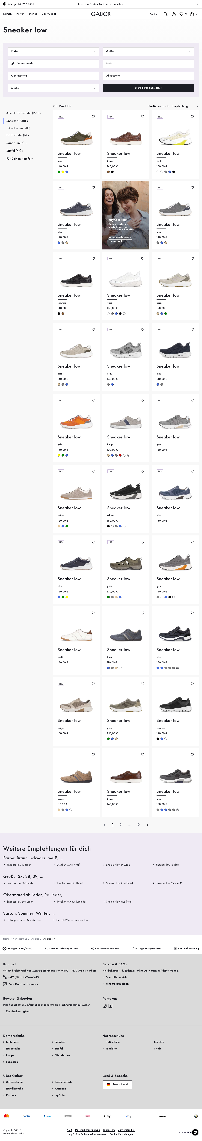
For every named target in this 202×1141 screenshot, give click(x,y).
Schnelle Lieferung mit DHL (61, 948)
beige (66, 242)
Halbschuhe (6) (16, 135)
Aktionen (60, 1088)
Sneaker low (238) (19, 128)
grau (165, 172)
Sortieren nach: (158, 106)
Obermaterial (53, 75)
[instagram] (105, 1005)
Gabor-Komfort (53, 63)
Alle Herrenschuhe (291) (22, 113)
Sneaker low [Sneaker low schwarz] (69, 295)
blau (66, 172)
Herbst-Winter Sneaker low (72, 920)
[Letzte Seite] (138, 825)
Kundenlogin (183, 27)
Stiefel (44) (13, 151)
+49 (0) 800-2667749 (21, 977)
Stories (33, 14)
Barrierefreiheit (126, 1130)
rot (120, 455)
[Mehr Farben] (128, 455)
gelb (63, 172)
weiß (158, 172)
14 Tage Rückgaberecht (146, 948)
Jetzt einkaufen (186, 90)
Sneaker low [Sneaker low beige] (168, 295)
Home (6, 939)
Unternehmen (14, 1082)
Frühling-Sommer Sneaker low (24, 920)
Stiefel (59, 1048)
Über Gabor (49, 14)
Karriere (11, 1095)
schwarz (112, 172)
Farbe (53, 51)
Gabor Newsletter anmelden (107, 4)
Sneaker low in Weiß (68, 865)
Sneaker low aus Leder (20, 902)
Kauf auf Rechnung (186, 948)
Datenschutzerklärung (87, 1130)
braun (108, 172)
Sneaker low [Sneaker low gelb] (69, 437)
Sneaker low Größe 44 (119, 883)
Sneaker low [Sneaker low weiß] (168, 154)
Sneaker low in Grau (118, 865)
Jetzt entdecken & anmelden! (120, 239)
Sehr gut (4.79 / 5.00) (17, 948)
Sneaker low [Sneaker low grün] (69, 154)
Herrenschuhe (20, 939)
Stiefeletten (62, 1055)
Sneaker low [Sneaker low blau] (69, 225)
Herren (20, 14)
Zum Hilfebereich (116, 977)
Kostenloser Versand (105, 948)
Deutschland (117, 1084)
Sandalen (12, 1062)
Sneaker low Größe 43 (69, 883)
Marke (53, 88)
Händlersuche (14, 1088)
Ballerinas (12, 1042)
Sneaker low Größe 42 (20, 883)
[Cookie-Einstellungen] (195, 1132)
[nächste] (147, 825)
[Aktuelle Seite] (113, 825)
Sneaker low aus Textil (119, 902)
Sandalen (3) (15, 143)
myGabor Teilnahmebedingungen (87, 1134)
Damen (7, 14)
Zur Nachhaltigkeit (18, 1011)
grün (59, 172)
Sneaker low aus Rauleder (71, 902)
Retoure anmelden (117, 984)
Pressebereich (63, 1082)
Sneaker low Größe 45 (169, 883)
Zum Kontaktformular (21, 984)
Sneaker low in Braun (19, 865)
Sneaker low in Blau (167, 865)
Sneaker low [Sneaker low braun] (118, 154)
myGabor (60, 1095)
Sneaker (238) (16, 121)
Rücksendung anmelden (166, 63)
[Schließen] (197, 4)
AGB (69, 1130)
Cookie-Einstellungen (121, 1134)
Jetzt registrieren (188, 41)
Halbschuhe (13, 1048)
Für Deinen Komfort (19, 158)
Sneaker (35, 939)
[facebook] (110, 1005)
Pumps (10, 1055)
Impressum (109, 1130)
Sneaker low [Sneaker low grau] (168, 225)
